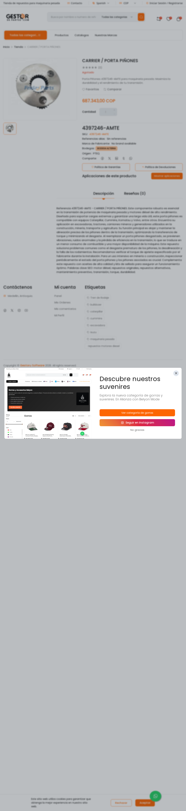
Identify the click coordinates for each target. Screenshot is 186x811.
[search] (141, 17)
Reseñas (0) (135, 193)
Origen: (86, 153)
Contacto (74, 3)
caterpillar (95, 311)
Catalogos (82, 35)
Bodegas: (88, 148)
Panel (58, 296)
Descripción (103, 193)
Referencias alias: (93, 139)
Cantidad (89, 112)
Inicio (6, 47)
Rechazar (121, 803)
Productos (62, 35)
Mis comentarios (65, 309)
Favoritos (90, 89)
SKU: (85, 134)
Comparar (112, 89)
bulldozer (94, 304)
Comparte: (89, 158)
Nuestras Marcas (106, 35)
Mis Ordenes (62, 302)
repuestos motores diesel (103, 346)
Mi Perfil (59, 315)
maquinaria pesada (100, 339)
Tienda (18, 47)
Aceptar (145, 803)
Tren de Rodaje (98, 297)
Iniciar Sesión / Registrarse (164, 3)
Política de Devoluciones (159, 167)
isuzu (92, 332)
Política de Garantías (105, 167)
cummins (94, 318)
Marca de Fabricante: (96, 143)
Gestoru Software (32, 365)
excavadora (96, 325)
